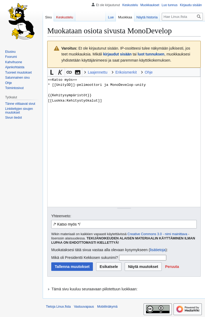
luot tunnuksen (151, 54)
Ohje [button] (149, 72)
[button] (52, 72)
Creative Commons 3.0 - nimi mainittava (157, 234)
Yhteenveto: (61, 216)
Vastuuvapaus (84, 306)
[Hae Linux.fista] (182, 17)
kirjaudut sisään (117, 54)
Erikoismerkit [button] (126, 72)
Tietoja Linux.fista (58, 306)
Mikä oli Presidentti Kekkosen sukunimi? (84, 257)
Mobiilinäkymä (107, 306)
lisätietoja (157, 250)
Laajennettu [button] (97, 72)
